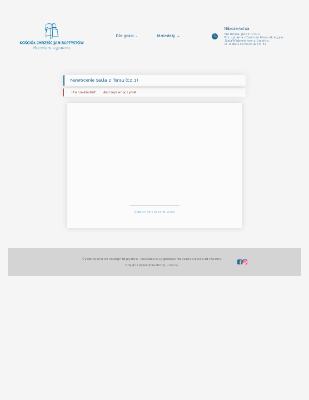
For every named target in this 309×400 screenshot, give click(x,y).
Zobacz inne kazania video (154, 212)
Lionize (172, 265)
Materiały (166, 36)
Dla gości (124, 36)
